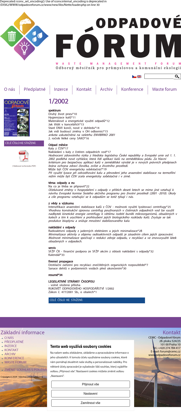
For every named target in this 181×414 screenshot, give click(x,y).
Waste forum (164, 90)
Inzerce (61, 90)
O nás (9, 90)
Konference (132, 90)
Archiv (106, 90)
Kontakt (84, 90)
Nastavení (90, 393)
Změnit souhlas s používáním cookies (35, 370)
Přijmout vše (90, 384)
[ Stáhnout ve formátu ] (24, 166)
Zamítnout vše (90, 403)
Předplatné (34, 90)
